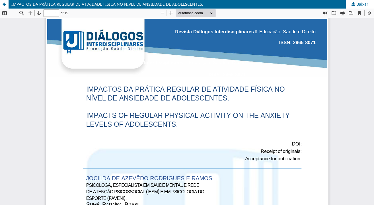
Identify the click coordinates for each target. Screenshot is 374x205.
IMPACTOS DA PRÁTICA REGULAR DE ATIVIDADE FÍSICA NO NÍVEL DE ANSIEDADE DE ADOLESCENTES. (107, 4)
